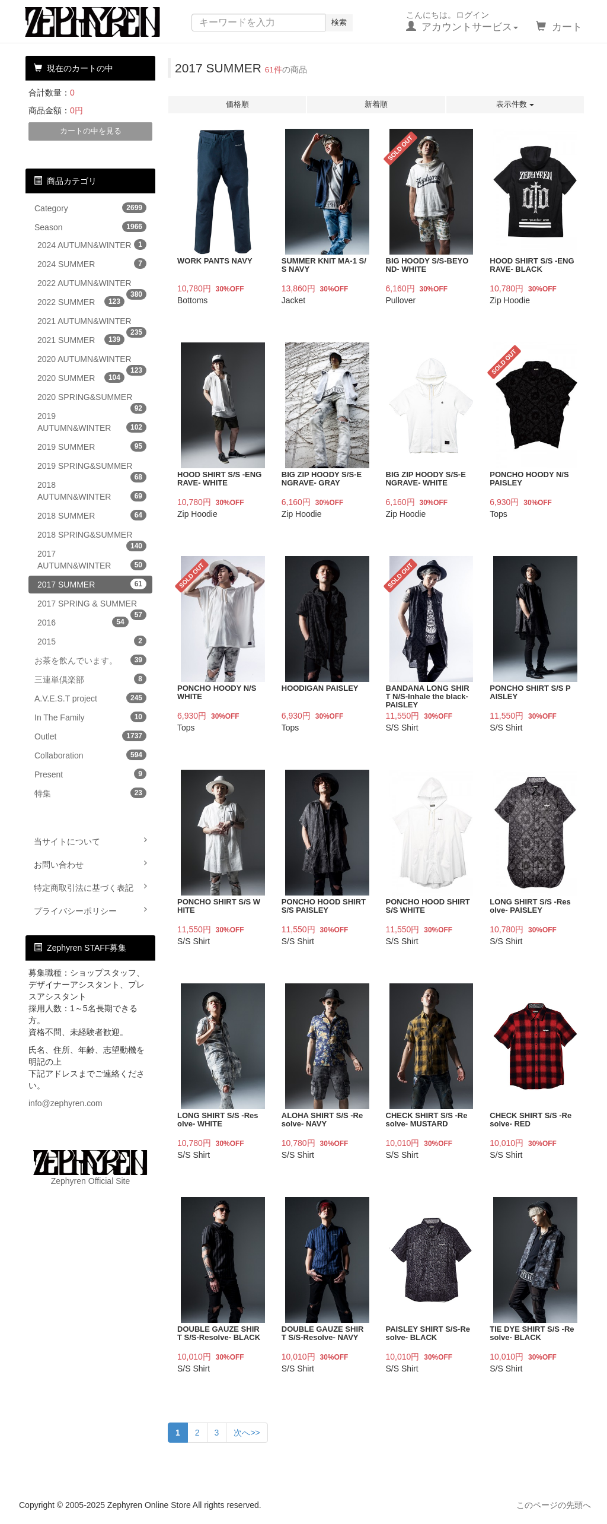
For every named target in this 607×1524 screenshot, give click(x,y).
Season (90, 226)
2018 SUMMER (91, 515)
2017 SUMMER (91, 584)
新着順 (376, 104)
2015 (91, 641)
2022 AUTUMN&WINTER (91, 285)
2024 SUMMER (91, 263)
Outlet (90, 736)
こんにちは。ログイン (462, 21)
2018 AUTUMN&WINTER (91, 490)
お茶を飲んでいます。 (90, 660)
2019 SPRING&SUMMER (91, 468)
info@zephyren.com (65, 1103)
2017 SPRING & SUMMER (91, 605)
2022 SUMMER (80, 301)
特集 (90, 793)
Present (90, 774)
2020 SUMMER (80, 377)
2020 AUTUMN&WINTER (91, 361)
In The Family (90, 717)
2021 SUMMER (80, 339)
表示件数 (515, 104)
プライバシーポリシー (90, 910)
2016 (83, 622)
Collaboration (90, 755)
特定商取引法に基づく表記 (90, 887)
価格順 (237, 104)
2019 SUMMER (91, 446)
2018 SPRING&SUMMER (91, 537)
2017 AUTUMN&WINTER (91, 559)
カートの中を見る (91, 130)
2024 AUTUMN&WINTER (91, 244)
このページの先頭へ (553, 1505)
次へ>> (247, 1432)
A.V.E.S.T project (90, 698)
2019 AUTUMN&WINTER (91, 422)
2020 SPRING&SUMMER (91, 399)
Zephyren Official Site (90, 1168)
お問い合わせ (90, 864)
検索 (339, 22)
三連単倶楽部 (90, 679)
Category (90, 207)
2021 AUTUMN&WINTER (91, 323)
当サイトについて (90, 841)
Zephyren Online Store (104, 22)
